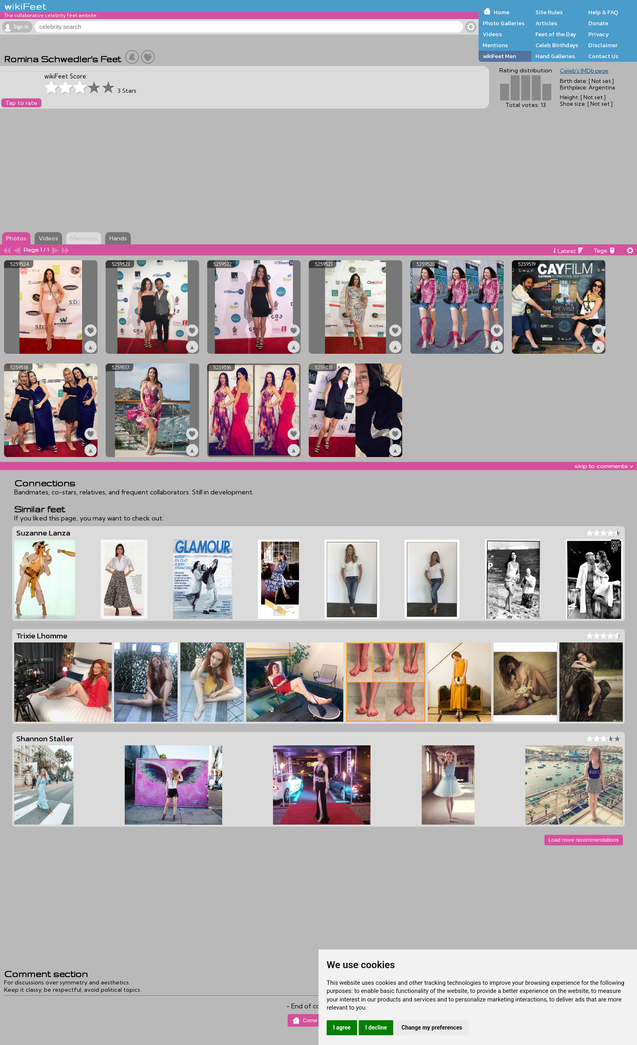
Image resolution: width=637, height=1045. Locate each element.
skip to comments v (603, 466)
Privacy (598, 34)
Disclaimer (603, 45)
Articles (546, 23)
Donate (598, 23)
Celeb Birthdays (556, 45)
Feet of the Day (555, 34)
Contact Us (603, 56)
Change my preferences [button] (431, 1027)
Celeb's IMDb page (584, 70)
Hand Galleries (555, 56)
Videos (492, 34)
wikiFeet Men (499, 56)
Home (501, 12)
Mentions (495, 45)
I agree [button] (342, 1027)
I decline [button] (376, 1027)
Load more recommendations (583, 840)
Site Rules (549, 12)
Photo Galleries (503, 23)
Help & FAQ (603, 12)
